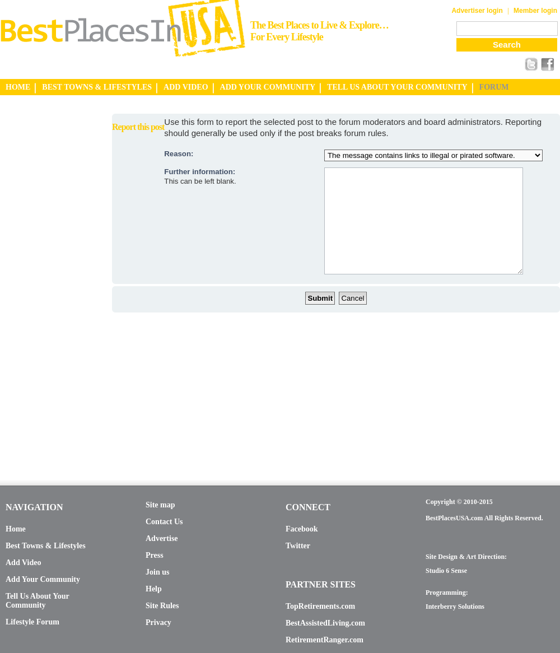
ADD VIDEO (186, 87)
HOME (18, 87)
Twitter (298, 546)
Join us (157, 572)
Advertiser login (476, 11)
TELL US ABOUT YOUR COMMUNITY (397, 87)
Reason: (178, 154)
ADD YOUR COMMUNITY (268, 87)
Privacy (158, 622)
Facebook (302, 529)
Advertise (162, 538)
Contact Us (164, 521)
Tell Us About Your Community (37, 600)
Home (16, 529)
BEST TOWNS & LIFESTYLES (97, 87)
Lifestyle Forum (32, 622)
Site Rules (162, 605)
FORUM (494, 87)
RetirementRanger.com (324, 640)
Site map (160, 505)
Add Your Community (43, 579)
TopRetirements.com (320, 606)
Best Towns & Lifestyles (46, 546)
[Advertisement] (45, 282)
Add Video (23, 562)
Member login (535, 11)
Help (154, 589)
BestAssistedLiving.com (325, 623)
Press (155, 555)
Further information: (199, 171)
